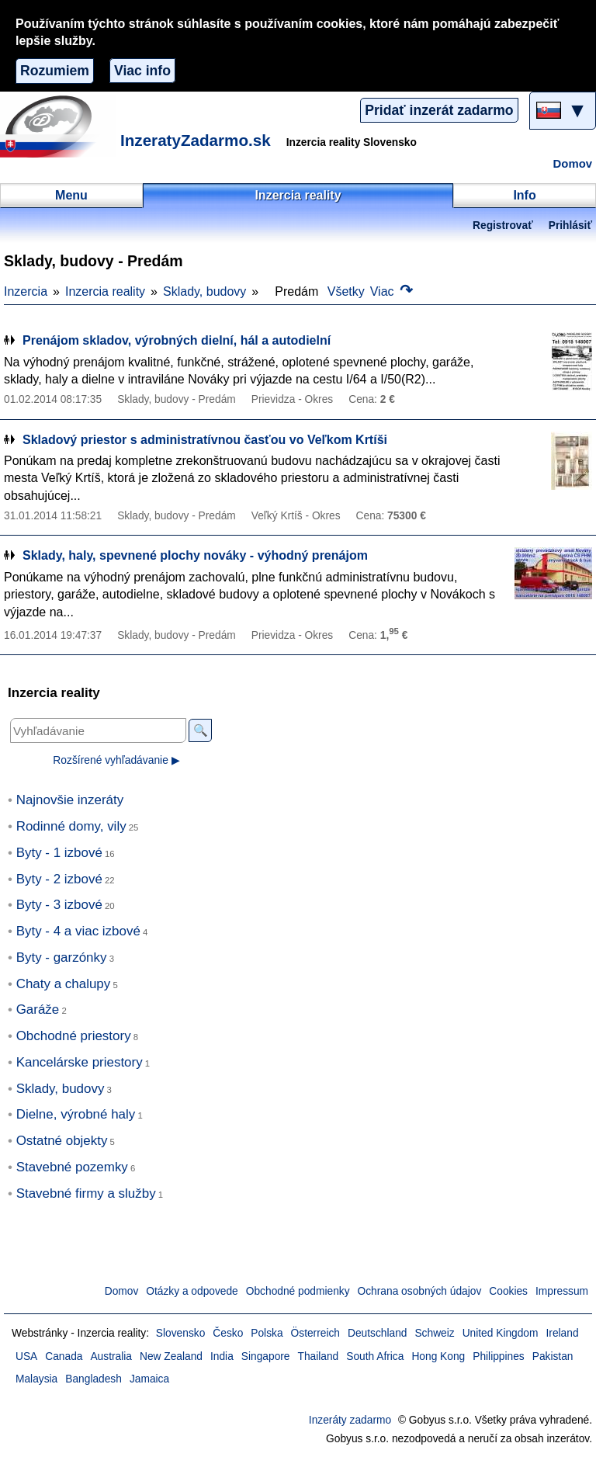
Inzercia (25, 291)
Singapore (265, 1356)
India (222, 1356)
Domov (572, 164)
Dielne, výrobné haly (76, 1114)
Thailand (318, 1356)
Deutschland (377, 1333)
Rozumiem (54, 70)
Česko (228, 1333)
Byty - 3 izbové (59, 904)
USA (26, 1356)
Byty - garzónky (61, 957)
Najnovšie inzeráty (70, 800)
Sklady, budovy (204, 291)
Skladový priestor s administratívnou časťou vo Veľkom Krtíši (205, 439)
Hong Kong (438, 1356)
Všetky (346, 291)
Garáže (38, 1009)
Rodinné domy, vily (71, 826)
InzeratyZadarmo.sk (195, 140)
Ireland (562, 1333)
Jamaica (149, 1379)
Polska (266, 1333)
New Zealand (171, 1356)
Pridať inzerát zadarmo (439, 110)
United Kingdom (501, 1333)
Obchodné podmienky (298, 1291)
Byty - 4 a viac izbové (78, 931)
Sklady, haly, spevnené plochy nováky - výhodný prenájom (195, 555)
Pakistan (552, 1356)
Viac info (142, 70)
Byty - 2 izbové (59, 879)
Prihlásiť (570, 225)
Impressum (561, 1291)
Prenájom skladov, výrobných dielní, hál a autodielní (177, 340)
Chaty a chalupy (63, 984)
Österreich (315, 1333)
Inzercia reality (105, 291)
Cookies (508, 1291)
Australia (111, 1356)
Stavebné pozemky (72, 1167)
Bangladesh (93, 1379)
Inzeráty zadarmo (350, 1420)
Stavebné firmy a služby (86, 1193)
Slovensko (180, 1333)
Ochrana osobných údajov (420, 1291)
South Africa (375, 1356)
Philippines (499, 1356)
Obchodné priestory (73, 1036)
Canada (63, 1356)
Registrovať (503, 225)
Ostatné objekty (62, 1140)
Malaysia (36, 1379)
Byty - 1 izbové (59, 852)
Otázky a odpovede (191, 1291)
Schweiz (434, 1333)
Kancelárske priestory (79, 1062)
